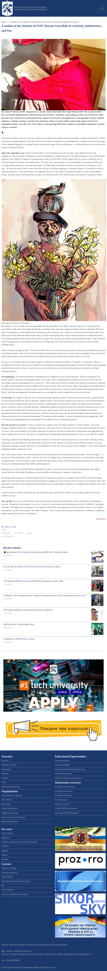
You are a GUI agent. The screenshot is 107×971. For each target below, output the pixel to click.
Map (3, 951)
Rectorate (5, 761)
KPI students (6, 533)
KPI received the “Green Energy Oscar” (19, 624)
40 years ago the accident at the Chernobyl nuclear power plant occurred (32, 567)
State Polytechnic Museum (11, 795)
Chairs (4, 782)
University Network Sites (65, 787)
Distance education (62, 761)
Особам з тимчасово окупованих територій (19, 842)
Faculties (4, 778)
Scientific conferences (63, 795)
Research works (61, 800)
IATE (4, 530)
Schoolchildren (7, 833)
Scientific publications (64, 791)
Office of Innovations (9, 822)
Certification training (63, 774)
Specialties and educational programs (16, 881)
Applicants (5, 838)
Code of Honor (7, 877)
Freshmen (5, 846)
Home (3, 22)
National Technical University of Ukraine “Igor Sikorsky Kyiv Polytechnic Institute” (31, 8)
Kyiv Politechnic (8, 536)
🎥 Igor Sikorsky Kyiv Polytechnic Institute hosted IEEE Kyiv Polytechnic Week (35, 552)
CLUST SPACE (7, 890)
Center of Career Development (13, 817)
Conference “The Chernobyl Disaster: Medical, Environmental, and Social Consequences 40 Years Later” (45, 595)
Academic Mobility (62, 765)
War (3, 886)
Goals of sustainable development (14, 894)
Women (29, 533)
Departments (6, 769)
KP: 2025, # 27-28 (8, 527)
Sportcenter (5, 804)
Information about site (23, 951)
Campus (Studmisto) (9, 808)
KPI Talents (18, 533)
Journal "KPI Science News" (66, 808)
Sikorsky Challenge (9, 868)
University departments (10, 787)
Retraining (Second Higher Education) (70, 769)
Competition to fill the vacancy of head (19, 639)
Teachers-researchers (9, 873)
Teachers (4, 859)
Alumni (4, 855)
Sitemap (9, 951)
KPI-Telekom (6, 800)
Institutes (4, 774)
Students (4, 851)
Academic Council (8, 765)
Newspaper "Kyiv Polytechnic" (67, 813)
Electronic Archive (62, 804)
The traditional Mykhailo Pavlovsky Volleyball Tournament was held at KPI (33, 581)
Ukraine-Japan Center (9, 813)
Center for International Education (68, 778)
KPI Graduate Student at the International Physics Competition (28, 610)
